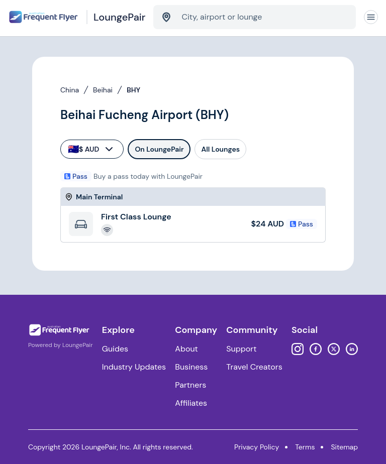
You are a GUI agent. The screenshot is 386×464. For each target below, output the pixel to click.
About (186, 348)
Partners (190, 385)
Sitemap (344, 446)
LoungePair (77, 345)
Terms (305, 446)
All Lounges (220, 149)
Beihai (103, 89)
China (69, 89)
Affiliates (191, 403)
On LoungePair (159, 149)
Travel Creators (254, 367)
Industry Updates (134, 367)
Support (241, 348)
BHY (133, 89)
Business (191, 367)
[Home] (76, 17)
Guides (115, 348)
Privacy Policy (256, 446)
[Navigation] (371, 17)
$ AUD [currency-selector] (91, 149)
